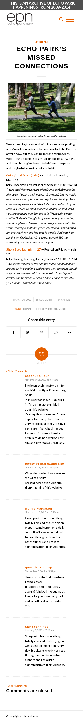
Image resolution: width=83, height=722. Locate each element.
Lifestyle (41, 41)
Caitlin (65, 299)
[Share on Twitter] (27, 332)
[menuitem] (59, 19)
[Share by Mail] (70, 332)
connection (32, 308)
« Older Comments (16, 371)
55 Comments (44, 299)
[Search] (59, 19)
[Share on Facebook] (13, 332)
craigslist (49, 308)
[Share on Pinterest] (41, 332)
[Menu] (70, 19)
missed (63, 308)
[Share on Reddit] (55, 332)
